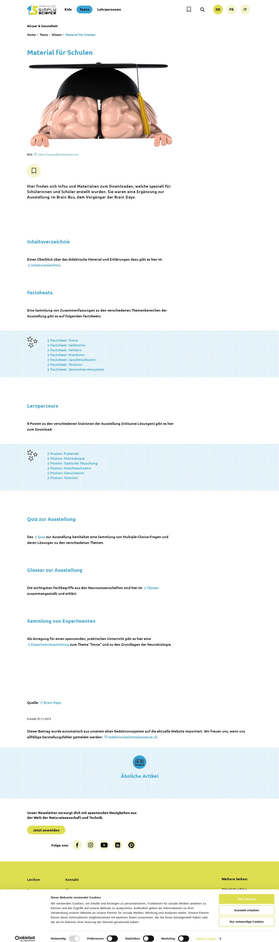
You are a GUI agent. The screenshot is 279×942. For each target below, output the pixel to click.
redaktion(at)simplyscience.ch (132, 737)
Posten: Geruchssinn (67, 473)
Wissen (57, 34)
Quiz (41, 536)
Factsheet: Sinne (64, 340)
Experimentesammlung (50, 644)
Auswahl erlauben (246, 906)
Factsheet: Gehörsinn (67, 345)
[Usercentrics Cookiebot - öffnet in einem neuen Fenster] (25, 934)
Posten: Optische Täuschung (74, 463)
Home (31, 34)
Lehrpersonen (109, 9)
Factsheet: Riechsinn (67, 354)
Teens (84, 9)
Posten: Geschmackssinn (70, 468)
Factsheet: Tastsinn (66, 364)
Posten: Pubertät (64, 453)
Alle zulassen (246, 894)
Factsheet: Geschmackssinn (73, 359)
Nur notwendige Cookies (247, 917)
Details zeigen (206, 934)
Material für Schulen (80, 35)
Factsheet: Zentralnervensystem (77, 369)
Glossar (153, 587)
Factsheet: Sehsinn (66, 350)
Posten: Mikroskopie (67, 458)
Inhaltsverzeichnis (45, 265)
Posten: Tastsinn (64, 477)
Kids (68, 9)
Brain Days (52, 702)
